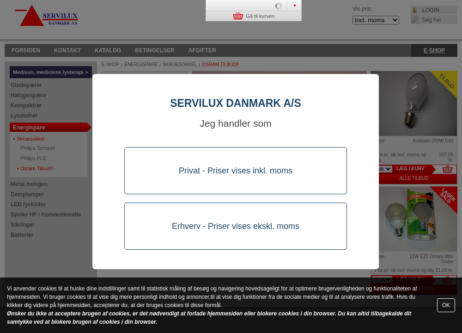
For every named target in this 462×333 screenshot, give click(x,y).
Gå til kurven (253, 15)
